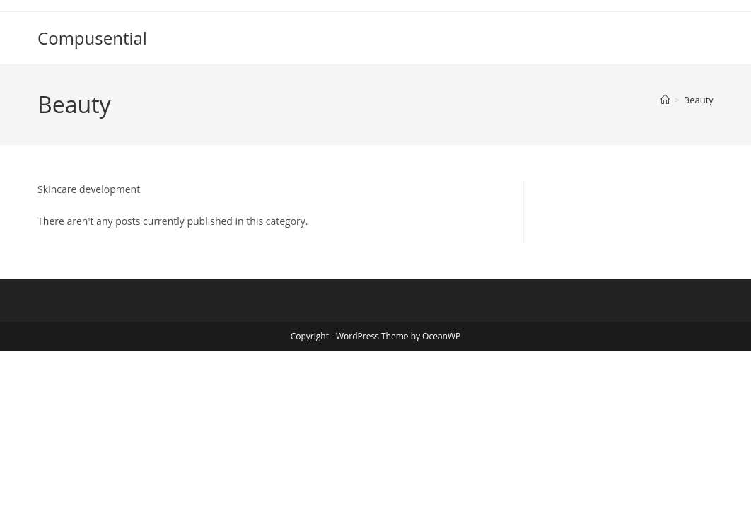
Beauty (699, 99)
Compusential (92, 37)
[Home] (665, 99)
